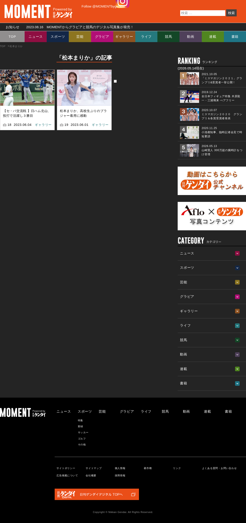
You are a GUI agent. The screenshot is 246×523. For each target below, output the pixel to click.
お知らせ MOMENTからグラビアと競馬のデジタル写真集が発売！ (68, 27)
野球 (80, 426)
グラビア (102, 36)
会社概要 (91, 475)
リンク (177, 468)
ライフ (146, 36)
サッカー (83, 432)
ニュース (35, 36)
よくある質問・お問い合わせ (219, 468)
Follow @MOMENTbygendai (103, 6)
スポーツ (58, 36)
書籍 (235, 36)
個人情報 (120, 468)
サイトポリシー (65, 468)
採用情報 (120, 475)
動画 (190, 36)
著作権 (148, 468)
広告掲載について (67, 475)
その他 (82, 444)
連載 (212, 36)
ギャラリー (124, 36)
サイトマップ (94, 468)
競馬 (168, 36)
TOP (12, 36)
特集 (80, 420)
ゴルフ (82, 438)
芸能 (80, 36)
